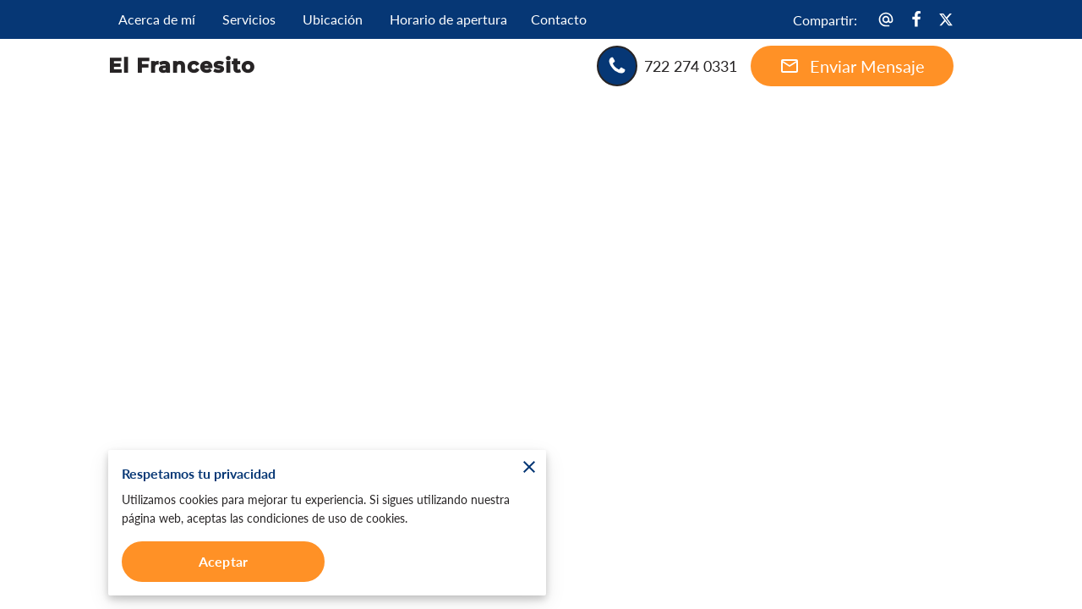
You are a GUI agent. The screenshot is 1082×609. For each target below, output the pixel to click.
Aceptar (223, 561)
